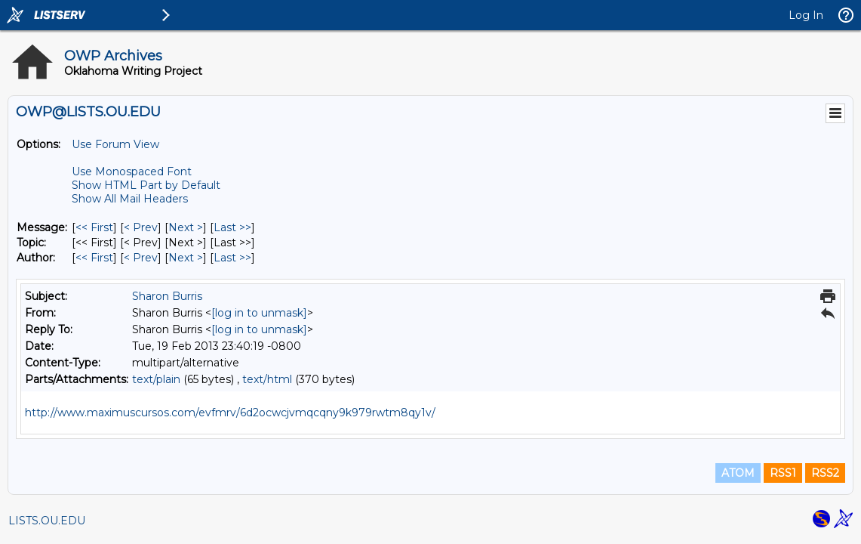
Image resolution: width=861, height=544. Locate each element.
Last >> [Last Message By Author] (232, 257)
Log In (806, 15)
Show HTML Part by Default (146, 185)
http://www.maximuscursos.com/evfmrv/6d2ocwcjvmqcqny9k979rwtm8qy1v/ (230, 412)
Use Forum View (115, 144)
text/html (267, 379)
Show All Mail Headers (130, 199)
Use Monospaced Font (132, 171)
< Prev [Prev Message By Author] (141, 257)
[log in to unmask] (259, 313)
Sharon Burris (167, 296)
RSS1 (783, 473)
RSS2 (825, 473)
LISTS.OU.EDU (46, 520)
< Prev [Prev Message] (141, 227)
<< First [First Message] (94, 227)
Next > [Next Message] (185, 227)
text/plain (156, 379)
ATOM (738, 473)
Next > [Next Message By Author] (185, 257)
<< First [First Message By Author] (94, 257)
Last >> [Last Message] (232, 227)
